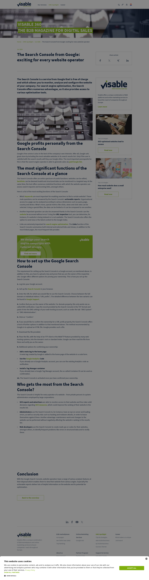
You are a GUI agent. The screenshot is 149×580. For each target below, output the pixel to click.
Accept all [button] (132, 568)
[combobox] (146, 559)
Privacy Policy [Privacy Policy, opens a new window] (30, 570)
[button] (61, 572)
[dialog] (74, 568)
